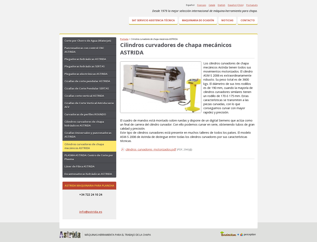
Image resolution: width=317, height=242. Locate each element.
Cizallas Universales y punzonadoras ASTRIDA (87, 135)
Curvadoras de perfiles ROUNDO (85, 114)
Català (212, 4)
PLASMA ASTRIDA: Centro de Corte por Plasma (88, 157)
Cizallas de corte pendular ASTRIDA (87, 81)
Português (252, 4)
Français (201, 4)
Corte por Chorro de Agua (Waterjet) (87, 41)
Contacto (248, 20)
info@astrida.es (90, 212)
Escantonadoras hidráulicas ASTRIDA (88, 174)
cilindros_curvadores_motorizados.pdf (151, 149)
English (221, 4)
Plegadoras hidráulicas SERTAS (84, 66)
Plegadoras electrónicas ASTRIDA (85, 74)
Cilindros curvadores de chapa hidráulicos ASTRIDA (84, 123)
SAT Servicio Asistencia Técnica (153, 20)
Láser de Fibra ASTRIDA (79, 166)
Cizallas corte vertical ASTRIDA (84, 96)
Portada (124, 39)
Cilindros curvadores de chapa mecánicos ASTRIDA (84, 146)
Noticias (227, 20)
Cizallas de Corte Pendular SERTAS (86, 88)
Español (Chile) (236, 4)
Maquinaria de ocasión (198, 20)
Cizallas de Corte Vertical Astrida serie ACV (89, 105)
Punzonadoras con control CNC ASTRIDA (84, 50)
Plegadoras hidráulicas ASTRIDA (85, 59)
